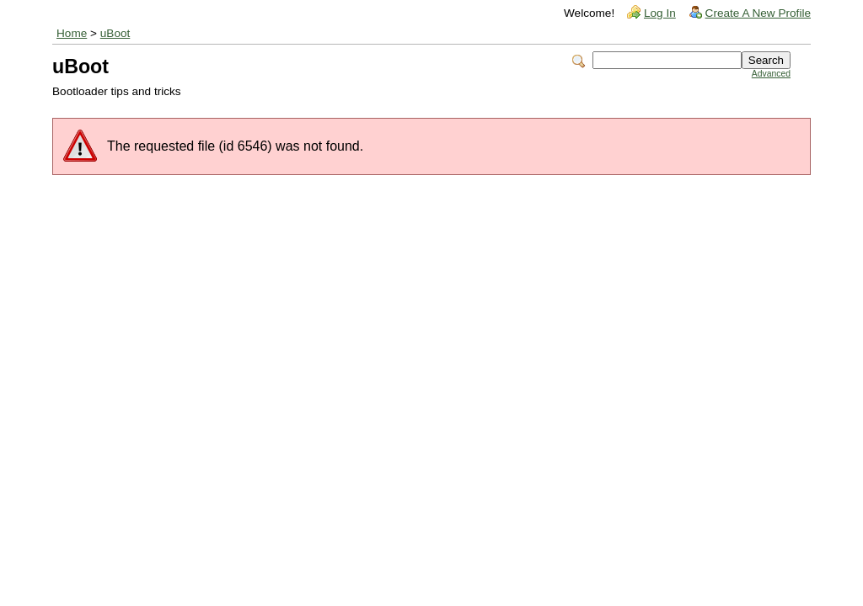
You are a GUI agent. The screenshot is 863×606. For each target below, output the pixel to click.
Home (71, 33)
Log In (660, 13)
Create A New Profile (758, 13)
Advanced (771, 73)
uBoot (115, 33)
